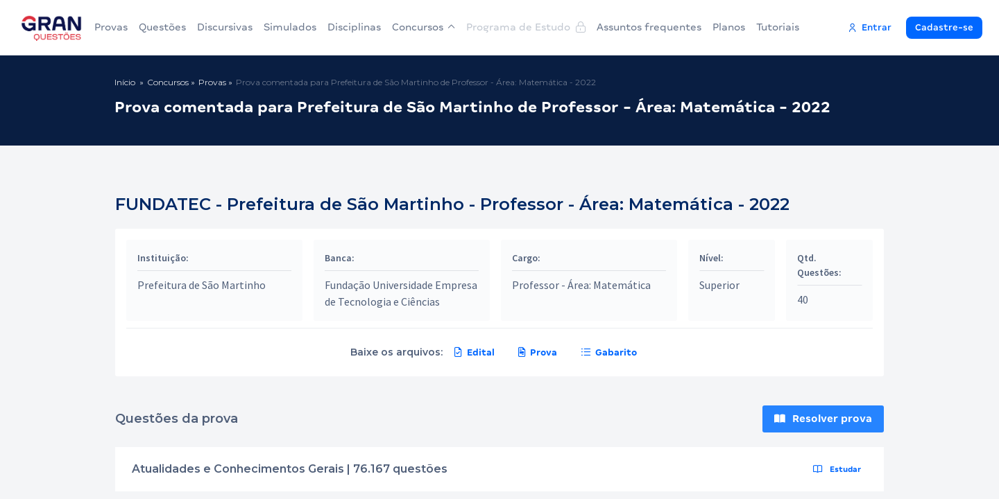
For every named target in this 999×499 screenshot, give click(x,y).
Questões (162, 27)
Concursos (423, 27)
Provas (111, 27)
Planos (728, 27)
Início (124, 82)
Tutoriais (777, 27)
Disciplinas (354, 27)
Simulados (290, 27)
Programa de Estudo (526, 27)
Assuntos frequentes (649, 27)
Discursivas (225, 27)
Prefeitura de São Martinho (201, 285)
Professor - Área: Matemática (581, 285)
